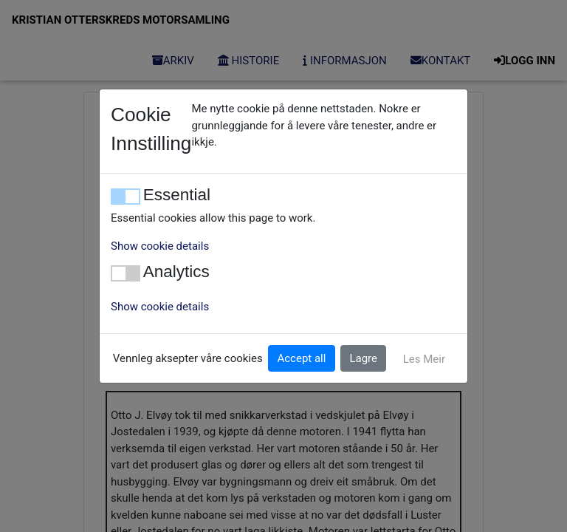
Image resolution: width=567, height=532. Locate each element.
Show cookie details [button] (160, 246)
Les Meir (424, 359)
